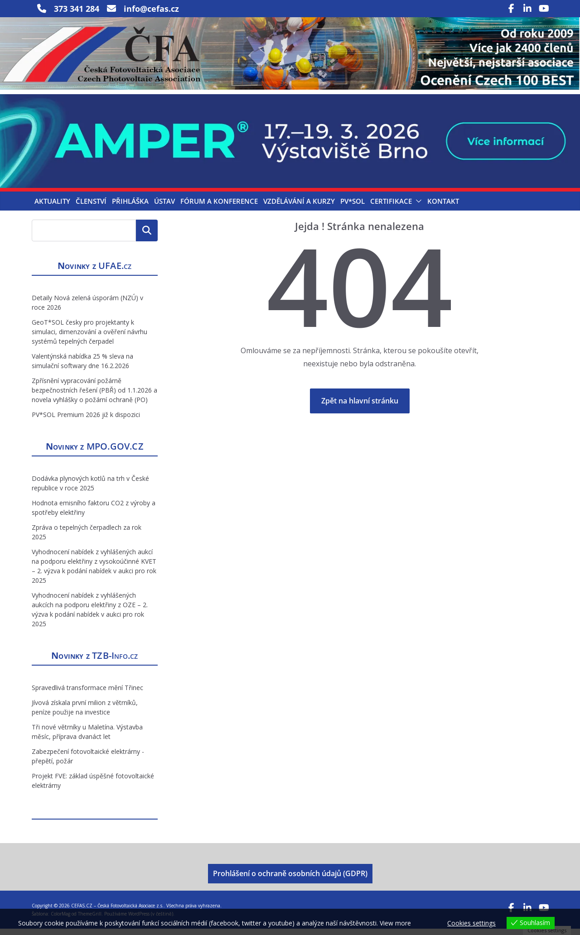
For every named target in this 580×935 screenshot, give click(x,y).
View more (395, 923)
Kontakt (443, 206)
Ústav (164, 206)
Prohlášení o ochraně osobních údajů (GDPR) (290, 880)
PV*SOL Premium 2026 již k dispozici (86, 421)
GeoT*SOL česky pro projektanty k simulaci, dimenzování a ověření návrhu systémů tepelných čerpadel (89, 338)
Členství (91, 206)
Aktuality (52, 206)
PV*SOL (352, 206)
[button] (417, 207)
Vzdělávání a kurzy (299, 206)
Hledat (147, 236)
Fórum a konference (219, 206)
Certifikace (391, 206)
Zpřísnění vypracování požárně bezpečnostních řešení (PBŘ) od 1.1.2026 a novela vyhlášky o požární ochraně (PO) (94, 396)
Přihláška (130, 206)
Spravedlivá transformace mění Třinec (87, 694)
